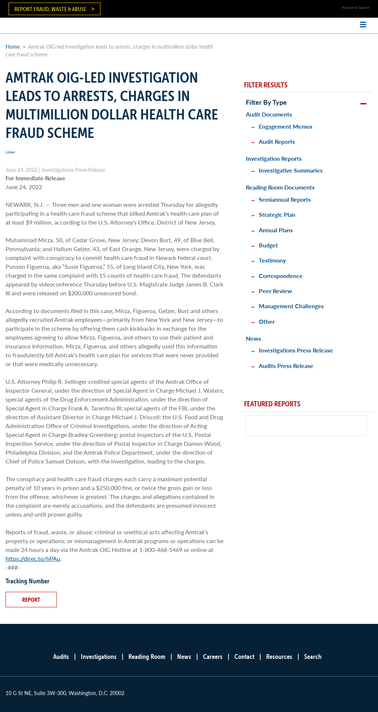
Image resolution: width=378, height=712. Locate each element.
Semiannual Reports (285, 199)
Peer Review (275, 290)
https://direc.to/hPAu (33, 558)
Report (31, 599)
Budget (268, 245)
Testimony (272, 260)
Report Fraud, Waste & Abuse (50, 9)
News (253, 338)
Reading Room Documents (280, 187)
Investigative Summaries (291, 170)
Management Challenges (291, 306)
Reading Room (146, 656)
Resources (279, 656)
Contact (244, 656)
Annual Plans (276, 230)
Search (313, 656)
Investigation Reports (274, 158)
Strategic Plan (277, 214)
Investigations (99, 656)
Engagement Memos (285, 126)
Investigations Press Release (296, 350)
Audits (61, 656)
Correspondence (281, 275)
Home (13, 46)
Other (267, 321)
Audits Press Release (286, 365)
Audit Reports (277, 141)
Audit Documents (269, 114)
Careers (213, 656)
